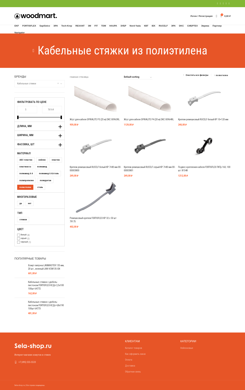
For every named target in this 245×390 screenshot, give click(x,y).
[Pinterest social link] (223, 3)
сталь (40, 187)
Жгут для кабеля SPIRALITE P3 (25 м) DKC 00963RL (95, 119)
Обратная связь (133, 371)
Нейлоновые (186, 348)
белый (24, 234)
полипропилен (26, 180)
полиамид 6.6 (26, 173)
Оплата (128, 359)
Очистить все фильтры (197, 75)
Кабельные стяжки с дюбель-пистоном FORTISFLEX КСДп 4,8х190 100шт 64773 (46, 305)
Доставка (130, 365)
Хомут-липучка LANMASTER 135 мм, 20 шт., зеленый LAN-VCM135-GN (46, 267)
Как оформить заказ (135, 354)
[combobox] (39, 83)
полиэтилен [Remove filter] (222, 75)
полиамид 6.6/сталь (49, 173)
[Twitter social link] (220, 3)
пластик (56, 160)
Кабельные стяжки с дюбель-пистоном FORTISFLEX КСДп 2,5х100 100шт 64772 (46, 285)
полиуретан (45, 180)
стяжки (23, 219)
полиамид (42, 166)
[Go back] (33, 50)
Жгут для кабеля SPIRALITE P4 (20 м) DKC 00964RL (149, 119)
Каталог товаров (133, 348)
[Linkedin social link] (226, 3)
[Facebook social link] (217, 3)
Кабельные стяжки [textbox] (26, 83)
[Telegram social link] (229, 3)
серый (24, 238)
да (20, 203)
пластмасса (25, 166)
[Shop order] (138, 77)
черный (24, 241)
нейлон (42, 160)
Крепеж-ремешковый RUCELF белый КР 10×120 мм (203, 119)
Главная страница (79, 77)
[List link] (39, 362)
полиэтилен (25, 187)
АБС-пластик (25, 160)
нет (29, 203)
